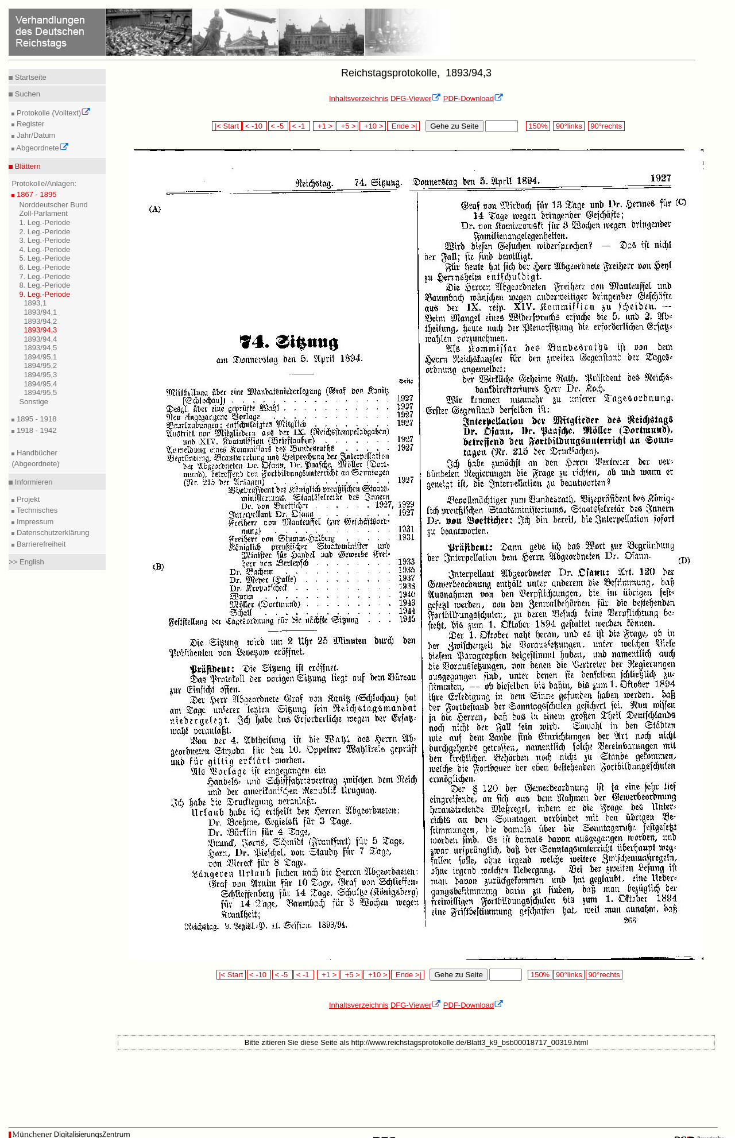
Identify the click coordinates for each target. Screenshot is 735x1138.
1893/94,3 (40, 330)
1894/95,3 (40, 374)
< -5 (278, 126)
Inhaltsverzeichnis (358, 98)
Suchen (26, 94)
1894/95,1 (40, 357)
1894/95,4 (40, 384)
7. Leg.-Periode (44, 276)
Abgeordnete (41, 148)
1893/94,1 (40, 312)
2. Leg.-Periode (44, 231)
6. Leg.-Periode (44, 267)
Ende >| (404, 126)
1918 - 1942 (35, 430)
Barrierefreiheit (39, 544)
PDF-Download (473, 98)
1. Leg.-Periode (44, 222)
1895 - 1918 (35, 419)
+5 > (347, 126)
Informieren (32, 482)
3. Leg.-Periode (44, 240)
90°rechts (606, 126)
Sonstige (33, 401)
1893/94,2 (40, 321)
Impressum (33, 521)
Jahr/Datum (34, 135)
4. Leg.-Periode (44, 249)
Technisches (35, 510)
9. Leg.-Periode (44, 294)
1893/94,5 (40, 347)
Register (29, 123)
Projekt (27, 499)
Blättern (26, 166)
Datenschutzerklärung (51, 532)
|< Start (226, 126)
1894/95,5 (40, 392)
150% (538, 126)
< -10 (254, 126)
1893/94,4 (40, 339)
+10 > (372, 126)
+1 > (324, 126)
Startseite (30, 77)
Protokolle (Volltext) (52, 113)
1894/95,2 (40, 365)
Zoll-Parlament (43, 213)
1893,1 (35, 303)
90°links (569, 126)
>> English (26, 562)
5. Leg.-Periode (44, 258)
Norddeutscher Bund (53, 204)
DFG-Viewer (415, 98)
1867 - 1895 (35, 194)
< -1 (300, 126)
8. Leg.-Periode (44, 285)
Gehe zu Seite (454, 126)
